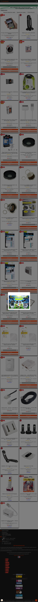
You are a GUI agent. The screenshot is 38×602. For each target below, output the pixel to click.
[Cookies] (2, 600)
